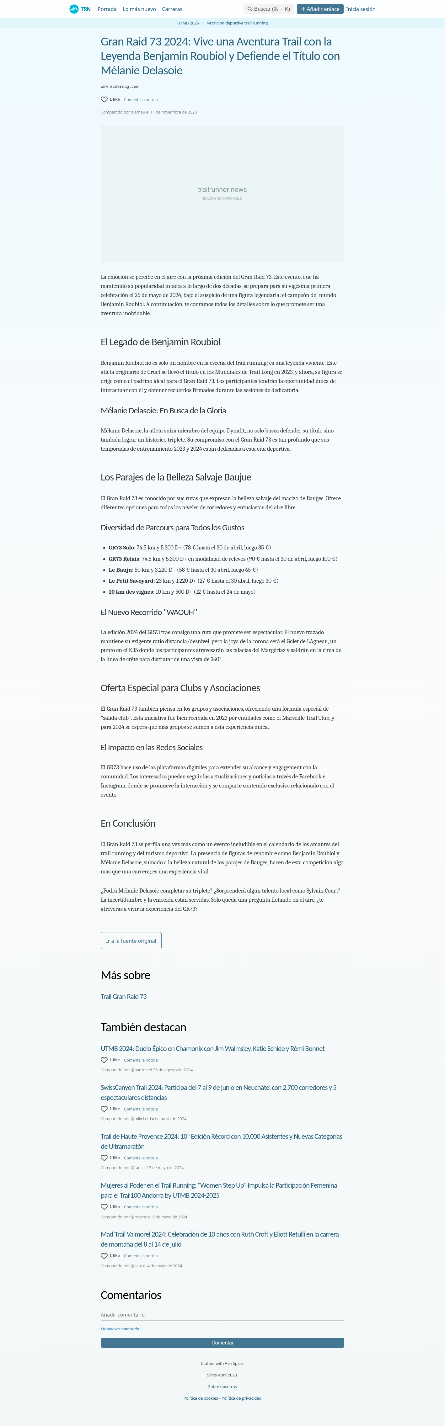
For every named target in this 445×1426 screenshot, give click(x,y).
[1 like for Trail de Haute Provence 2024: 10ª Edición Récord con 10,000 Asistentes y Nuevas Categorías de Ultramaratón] (110, 1157)
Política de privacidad (241, 1398)
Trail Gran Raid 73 (124, 996)
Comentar (222, 1342)
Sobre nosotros (222, 1386)
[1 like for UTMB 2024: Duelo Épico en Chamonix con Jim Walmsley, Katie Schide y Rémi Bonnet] (110, 1060)
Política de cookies (201, 1398)
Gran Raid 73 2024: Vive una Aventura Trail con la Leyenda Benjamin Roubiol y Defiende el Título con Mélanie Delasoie (220, 56)
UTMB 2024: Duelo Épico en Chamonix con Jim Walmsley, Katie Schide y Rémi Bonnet (212, 1048)
